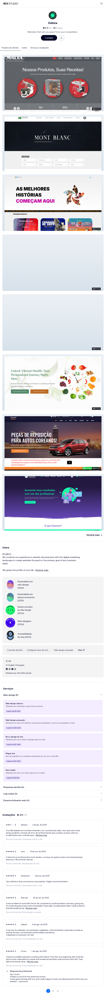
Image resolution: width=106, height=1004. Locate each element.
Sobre (24, 48)
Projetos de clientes (10, 48)
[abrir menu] (101, 3)
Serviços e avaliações (39, 48)
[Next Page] (63, 991)
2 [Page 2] (53, 991)
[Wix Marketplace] (10, 3)
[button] (53, 83)
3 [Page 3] (57, 991)
